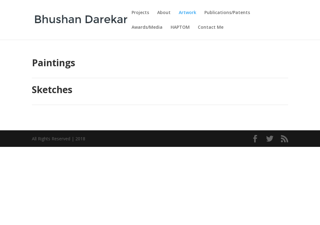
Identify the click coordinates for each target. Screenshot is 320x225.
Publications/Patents (227, 12)
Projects (140, 12)
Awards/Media (147, 27)
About (164, 12)
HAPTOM (180, 27)
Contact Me (210, 27)
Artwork (187, 12)
